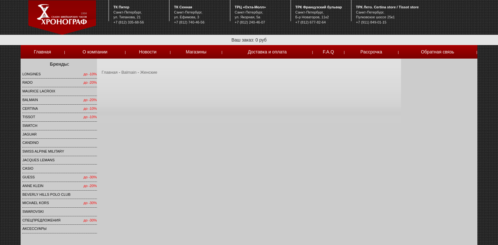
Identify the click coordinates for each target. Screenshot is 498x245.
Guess (28, 177)
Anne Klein (32, 186)
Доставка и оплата (267, 51)
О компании (94, 51)
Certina (30, 108)
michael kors (35, 203)
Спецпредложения (41, 220)
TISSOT (28, 117)
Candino (30, 143)
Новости (148, 51)
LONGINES (31, 74)
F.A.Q (328, 51)
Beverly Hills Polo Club (46, 194)
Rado (27, 82)
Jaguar (29, 134)
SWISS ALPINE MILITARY (43, 151)
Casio (27, 168)
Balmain (30, 100)
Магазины (196, 51)
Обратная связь (437, 51)
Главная (42, 51)
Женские (148, 72)
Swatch (29, 125)
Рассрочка (371, 51)
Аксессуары (34, 229)
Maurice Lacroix (38, 91)
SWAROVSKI (32, 211)
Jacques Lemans (38, 160)
